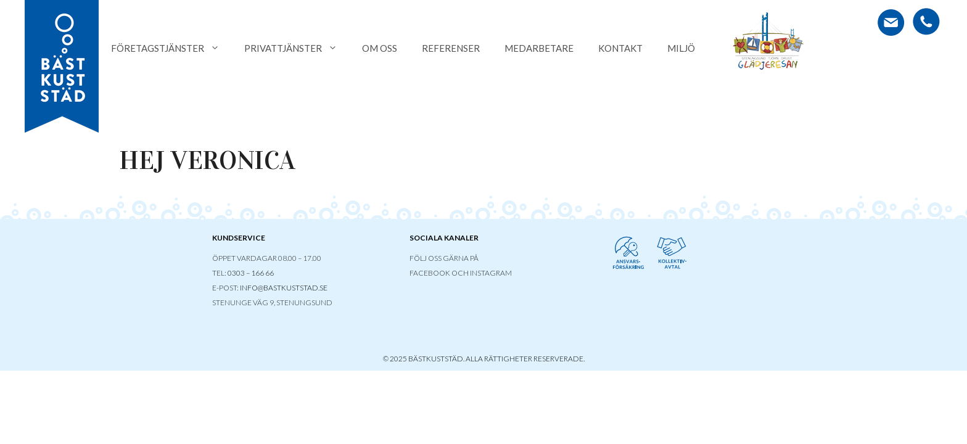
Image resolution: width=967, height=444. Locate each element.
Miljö (681, 48)
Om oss (379, 48)
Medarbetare (539, 48)
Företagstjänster (171, 48)
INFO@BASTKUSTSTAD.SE (283, 287)
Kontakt (620, 48)
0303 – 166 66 (251, 273)
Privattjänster (297, 48)
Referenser (451, 48)
